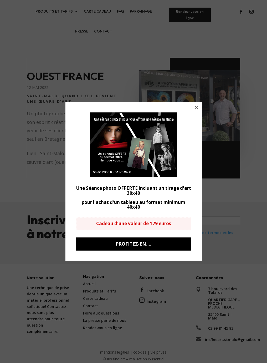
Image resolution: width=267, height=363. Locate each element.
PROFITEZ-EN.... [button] (133, 244)
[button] (196, 107)
